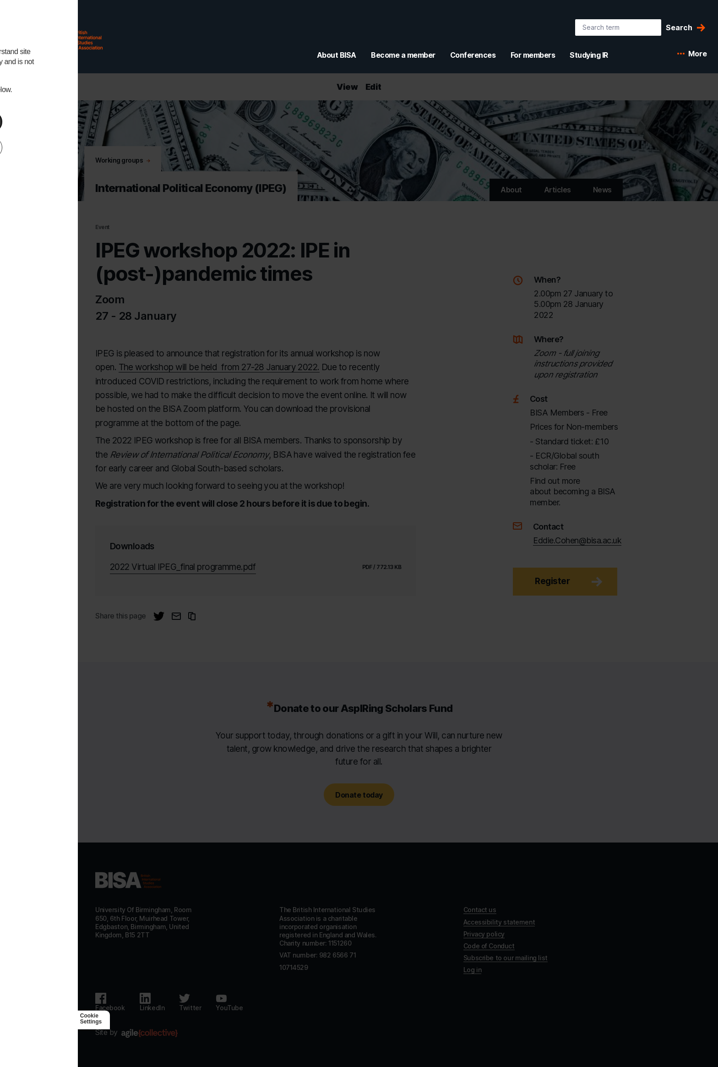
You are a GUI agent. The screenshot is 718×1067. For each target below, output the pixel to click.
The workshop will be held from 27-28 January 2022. (219, 367)
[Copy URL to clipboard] (192, 616)
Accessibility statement (499, 922)
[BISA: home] (57, 38)
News (602, 189)
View (347, 87)
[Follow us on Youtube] (229, 1002)
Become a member (403, 55)
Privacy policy (484, 934)
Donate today (358, 794)
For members (533, 55)
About (511, 189)
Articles (557, 189)
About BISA (336, 55)
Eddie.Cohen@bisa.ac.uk (577, 540)
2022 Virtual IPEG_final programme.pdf (183, 567)
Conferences (473, 55)
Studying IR (589, 55)
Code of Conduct (489, 946)
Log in (472, 970)
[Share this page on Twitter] (158, 616)
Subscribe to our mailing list (505, 958)
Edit (373, 87)
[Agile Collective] (149, 1033)
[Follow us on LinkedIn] (152, 1002)
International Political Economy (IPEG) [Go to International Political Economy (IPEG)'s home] (191, 188)
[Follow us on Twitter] (190, 1002)
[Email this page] (176, 616)
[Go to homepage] (128, 880)
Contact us (479, 910)
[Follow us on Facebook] (110, 1002)
